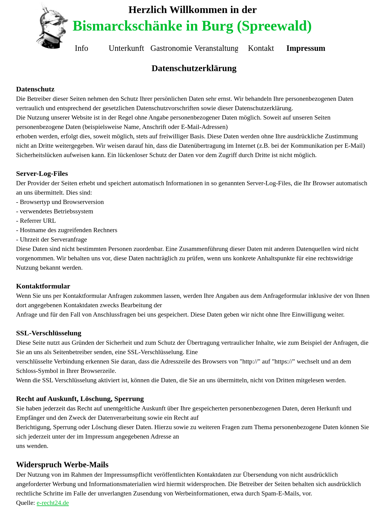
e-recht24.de (53, 502)
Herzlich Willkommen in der (193, 9)
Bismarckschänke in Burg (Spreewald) (192, 26)
